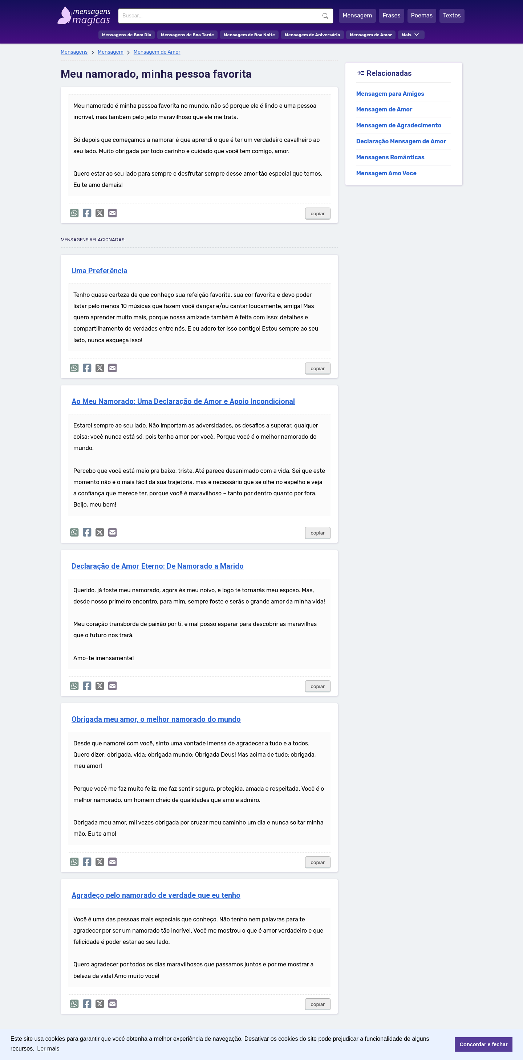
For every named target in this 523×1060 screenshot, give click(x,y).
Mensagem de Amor (371, 34)
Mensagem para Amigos (390, 93)
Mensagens (74, 52)
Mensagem (357, 15)
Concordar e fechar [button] (484, 1044)
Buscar (325, 15)
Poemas (422, 15)
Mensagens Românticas (390, 157)
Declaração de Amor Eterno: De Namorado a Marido (158, 566)
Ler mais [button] (48, 1048)
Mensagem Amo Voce (386, 173)
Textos (452, 15)
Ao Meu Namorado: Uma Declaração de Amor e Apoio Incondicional (183, 401)
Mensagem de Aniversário (312, 34)
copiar (318, 213)
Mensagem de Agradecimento (399, 125)
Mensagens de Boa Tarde (187, 34)
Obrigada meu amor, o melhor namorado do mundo (156, 719)
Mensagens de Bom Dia (126, 34)
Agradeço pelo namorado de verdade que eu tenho (156, 895)
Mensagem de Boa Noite (249, 34)
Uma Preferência (99, 271)
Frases (391, 15)
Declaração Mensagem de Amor (401, 141)
